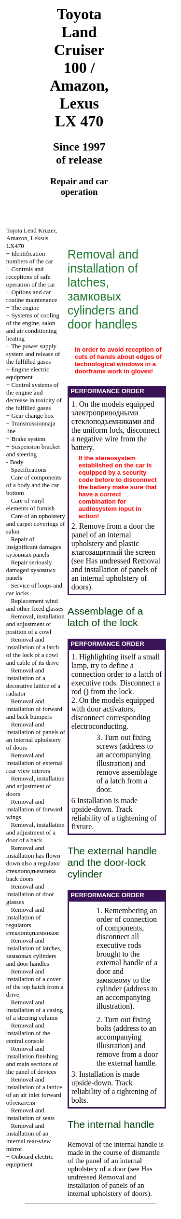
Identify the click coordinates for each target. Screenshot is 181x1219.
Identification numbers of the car (29, 257)
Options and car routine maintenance (31, 295)
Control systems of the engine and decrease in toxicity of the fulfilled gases (34, 396)
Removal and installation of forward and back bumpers (34, 709)
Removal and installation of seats (30, 1114)
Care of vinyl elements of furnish (30, 504)
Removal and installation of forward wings (34, 809)
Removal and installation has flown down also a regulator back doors (33, 863)
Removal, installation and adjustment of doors (35, 786)
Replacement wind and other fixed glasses (35, 604)
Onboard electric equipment (30, 1160)
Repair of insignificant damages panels (33, 546)
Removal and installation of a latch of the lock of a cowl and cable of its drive (32, 651)
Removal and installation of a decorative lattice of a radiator (33, 682)
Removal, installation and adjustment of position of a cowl (35, 624)
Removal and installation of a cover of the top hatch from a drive (35, 983)
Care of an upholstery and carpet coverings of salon (35, 523)
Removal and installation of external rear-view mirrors (34, 763)
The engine (25, 307)
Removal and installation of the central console (28, 1033)
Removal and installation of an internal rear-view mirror (28, 1137)
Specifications (29, 469)
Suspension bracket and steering (33, 450)
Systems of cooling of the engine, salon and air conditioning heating (32, 327)
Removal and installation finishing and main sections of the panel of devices (32, 1060)
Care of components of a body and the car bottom (33, 485)
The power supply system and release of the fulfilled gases (33, 353)
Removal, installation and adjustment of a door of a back (35, 832)
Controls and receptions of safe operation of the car (30, 276)
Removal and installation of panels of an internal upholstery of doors (35, 736)
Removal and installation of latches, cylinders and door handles (33, 952)
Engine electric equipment (27, 373)
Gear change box (32, 415)
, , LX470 (31, 238)
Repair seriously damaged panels (31, 570)
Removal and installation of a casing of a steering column (34, 1010)
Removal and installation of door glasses (30, 894)
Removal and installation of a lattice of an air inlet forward (34, 1091)
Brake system (28, 438)
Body (16, 462)
